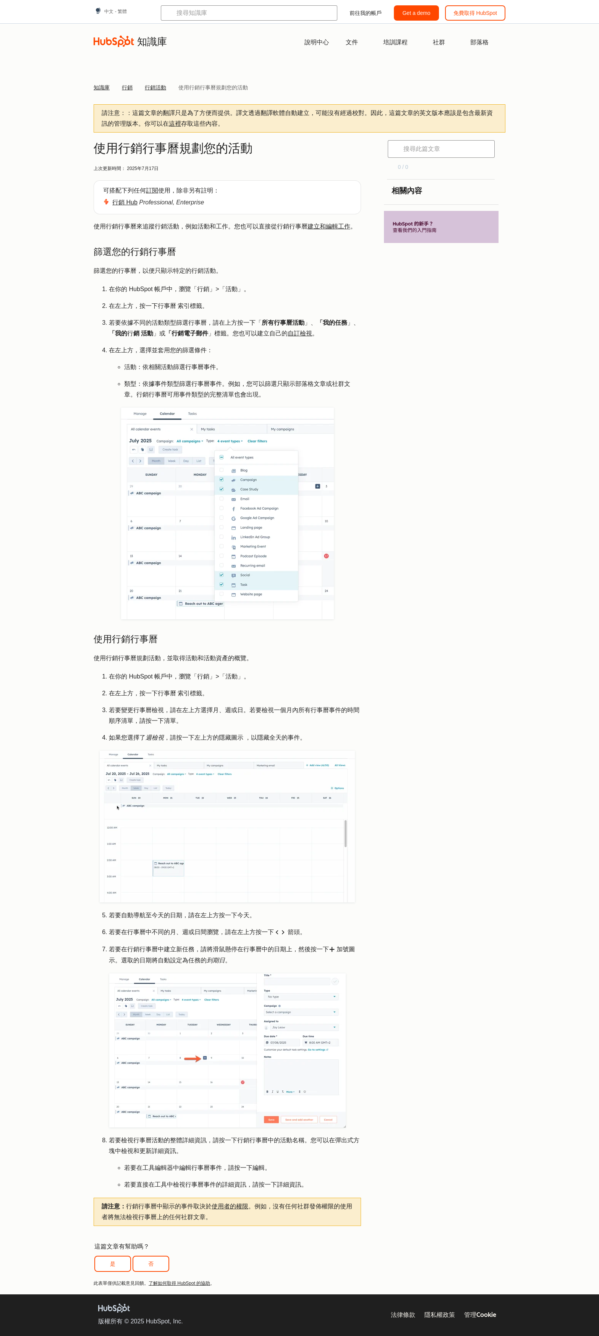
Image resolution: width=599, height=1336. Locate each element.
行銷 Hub (125, 202)
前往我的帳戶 (366, 13)
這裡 (175, 123)
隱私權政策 (439, 1314)
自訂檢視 (300, 333)
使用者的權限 (230, 1206)
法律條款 (403, 1314)
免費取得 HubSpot (475, 13)
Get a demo (416, 13)
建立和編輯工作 (329, 226)
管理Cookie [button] (480, 1314)
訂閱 (152, 190)
